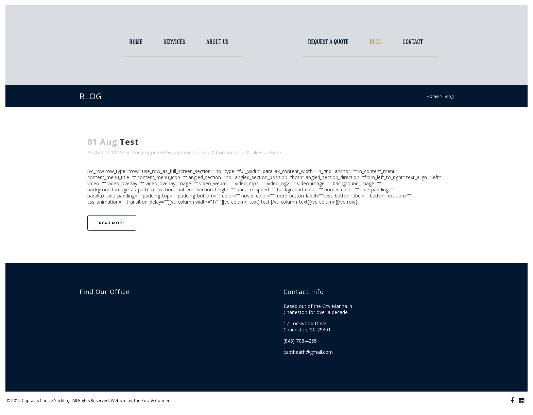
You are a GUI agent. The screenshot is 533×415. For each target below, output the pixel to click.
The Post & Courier (151, 400)
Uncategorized (148, 152)
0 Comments (226, 152)
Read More (112, 222)
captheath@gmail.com (308, 352)
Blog (449, 96)
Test (129, 141)
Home (433, 96)
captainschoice (189, 152)
